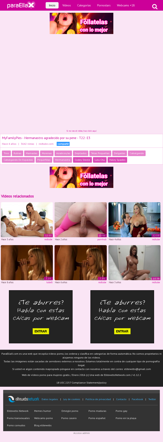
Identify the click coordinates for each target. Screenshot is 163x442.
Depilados (81, 153)
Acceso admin (81, 433)
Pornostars (104, 5)
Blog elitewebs (43, 425)
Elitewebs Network (17, 410)
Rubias (17, 153)
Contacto (121, 399)
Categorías (84, 5)
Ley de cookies (71, 399)
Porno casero (69, 418)
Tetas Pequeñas (100, 153)
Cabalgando (137, 153)
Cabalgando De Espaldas (18, 159)
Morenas (47, 153)
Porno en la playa (126, 418)
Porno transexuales (18, 418)
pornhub (101, 239)
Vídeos (66, 5)
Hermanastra (62, 159)
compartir (63, 143)
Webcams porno (43, 418)
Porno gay (121, 410)
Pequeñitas (44, 159)
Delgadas (119, 153)
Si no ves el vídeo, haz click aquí (81, 130)
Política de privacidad (98, 399)
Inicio (52, 5)
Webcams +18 (126, 5)
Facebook (137, 399)
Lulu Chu (100, 159)
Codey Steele (82, 159)
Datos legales (50, 399)
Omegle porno (69, 410)
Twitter (152, 399)
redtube (48, 239)
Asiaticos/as (63, 153)
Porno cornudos (16, 425)
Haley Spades (117, 159)
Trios (6, 153)
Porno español (97, 418)
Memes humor (42, 410)
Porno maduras (97, 410)
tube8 (49, 282)
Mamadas (31, 153)
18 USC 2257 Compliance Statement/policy (81, 382)
